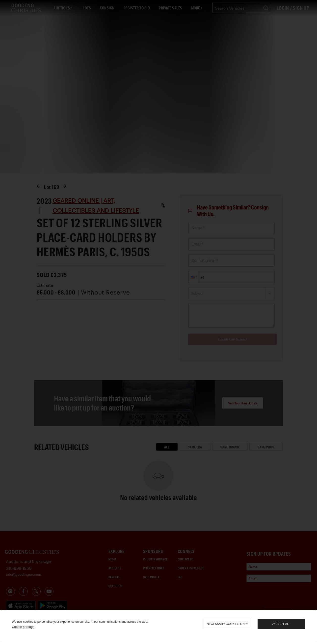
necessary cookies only (227, 624)
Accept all (281, 624)
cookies (28, 621)
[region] (158, 626)
